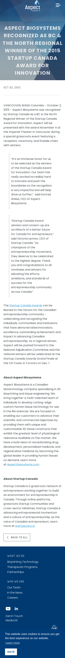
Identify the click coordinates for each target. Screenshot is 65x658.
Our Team (14, 587)
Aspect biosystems (32, 6)
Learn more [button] (13, 642)
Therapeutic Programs (22, 567)
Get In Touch (14, 616)
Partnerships (15, 572)
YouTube (8, 608)
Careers (12, 598)
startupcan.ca (25, 526)
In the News (15, 593)
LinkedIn (16, 608)
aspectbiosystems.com (23, 464)
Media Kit (12, 620)
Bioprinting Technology (22, 562)
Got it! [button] (11, 651)
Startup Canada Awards (25, 305)
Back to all (19, 537)
